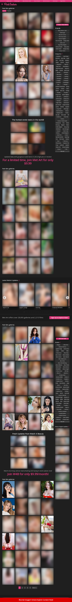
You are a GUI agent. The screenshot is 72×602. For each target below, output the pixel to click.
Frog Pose (58, 94)
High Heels (58, 102)
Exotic (62, 88)
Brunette (59, 76)
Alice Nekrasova (62, 359)
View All (62, 151)
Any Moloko (62, 383)
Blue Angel (58, 403)
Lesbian (62, 106)
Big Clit (66, 64)
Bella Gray (66, 399)
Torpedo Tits (66, 143)
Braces (66, 74)
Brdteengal (17, 1)
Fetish (57, 90)
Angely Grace (59, 381)
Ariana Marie (66, 387)
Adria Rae (65, 344)
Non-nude (63, 114)
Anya (68, 383)
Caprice (67, 407)
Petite (67, 123)
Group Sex (66, 98)
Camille (58, 405)
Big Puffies (63, 1)
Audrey (66, 391)
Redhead (58, 129)
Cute (58, 84)
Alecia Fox (58, 353)
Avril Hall (67, 393)
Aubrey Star (59, 391)
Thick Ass (65, 141)
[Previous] (4, 297)
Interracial (66, 102)
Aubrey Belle (65, 389)
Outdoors (58, 116)
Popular (9, 10)
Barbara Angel (59, 397)
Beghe (57, 399)
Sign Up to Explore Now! (59, 318)
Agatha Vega (59, 348)
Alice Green (58, 357)
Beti (61, 401)
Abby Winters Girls (27, 1)
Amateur (58, 56)
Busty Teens (62, 50)
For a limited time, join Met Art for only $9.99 (28, 161)
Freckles (66, 92)
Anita (57, 383)
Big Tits (67, 68)
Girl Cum (59, 96)
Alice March (66, 357)
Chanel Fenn (66, 419)
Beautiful (59, 64)
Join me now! (62, 338)
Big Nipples (65, 66)
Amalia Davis (62, 375)
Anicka (66, 381)
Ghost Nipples (65, 94)
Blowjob (66, 72)
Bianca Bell (66, 401)
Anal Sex (58, 58)
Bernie (57, 401)
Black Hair (66, 70)
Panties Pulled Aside (62, 121)
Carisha (66, 409)
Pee (63, 123)
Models (57, 342)
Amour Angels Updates (62, 426)
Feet (67, 88)
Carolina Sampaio (62, 411)
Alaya (62, 350)
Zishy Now (55, 1)
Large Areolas (65, 104)
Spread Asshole (59, 137)
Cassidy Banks (62, 413)
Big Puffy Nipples (62, 44)
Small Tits (59, 135)
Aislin (57, 350)
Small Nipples (65, 133)
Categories (58, 54)
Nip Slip (57, 114)
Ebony (67, 86)
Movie (66, 110)
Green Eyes (58, 98)
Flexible (58, 92)
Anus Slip (63, 58)
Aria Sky (66, 385)
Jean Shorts (58, 104)
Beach (67, 62)
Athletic (67, 60)
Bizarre (61, 70)
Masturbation (59, 110)
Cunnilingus (65, 82)
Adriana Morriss (62, 346)
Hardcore (66, 100)
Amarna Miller (59, 377)
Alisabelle (58, 369)
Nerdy (66, 112)
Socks (66, 135)
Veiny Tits (58, 147)
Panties (62, 119)
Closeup (66, 78)
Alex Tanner (58, 355)
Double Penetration (60, 86)
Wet (66, 149)
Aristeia (58, 389)
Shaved (58, 131)
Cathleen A (58, 417)
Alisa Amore (66, 367)
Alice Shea (62, 361)
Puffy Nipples (59, 127)
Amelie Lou (59, 379)
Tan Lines (61, 139)
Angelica (66, 379)
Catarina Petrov (62, 415)
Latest (4, 10)
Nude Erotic (58, 48)
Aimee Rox (66, 348)
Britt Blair (66, 403)
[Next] (67, 297)
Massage (66, 108)
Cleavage (59, 78)
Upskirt (67, 145)
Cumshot (58, 82)
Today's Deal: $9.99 (62, 24)
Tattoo (67, 139)
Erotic (57, 88)
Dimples (66, 84)
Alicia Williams (59, 365)
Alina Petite (66, 365)
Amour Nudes (37, 1)
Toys (57, 145)
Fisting (67, 90)
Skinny (57, 133)
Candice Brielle (59, 407)
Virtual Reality (65, 147)
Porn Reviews (59, 40)
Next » (34, 588)
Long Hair (58, 108)
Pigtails (63, 125)
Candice (66, 405)
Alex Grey (66, 353)
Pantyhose (58, 123)
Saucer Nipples (62, 38)
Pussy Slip (66, 127)
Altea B (58, 373)
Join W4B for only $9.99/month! (28, 474)
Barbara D (66, 397)
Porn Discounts (62, 36)
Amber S (67, 377)
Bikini (57, 70)
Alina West (58, 367)
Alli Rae (66, 371)
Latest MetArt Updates (11, 280)
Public (67, 125)
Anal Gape (65, 56)
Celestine (58, 419)
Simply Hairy (66, 48)
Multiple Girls (59, 112)
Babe (57, 62)
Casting (66, 76)
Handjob (59, 100)
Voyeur (59, 149)
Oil (68, 114)
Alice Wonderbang (62, 363)
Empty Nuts (66, 40)
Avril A (61, 393)
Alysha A (66, 373)
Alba (67, 350)
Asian (68, 58)
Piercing (57, 125)
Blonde (58, 72)
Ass (57, 60)
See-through (66, 129)
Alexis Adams (66, 355)
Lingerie (67, 106)
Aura (57, 393)
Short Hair (65, 131)
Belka (61, 399)
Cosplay (58, 80)
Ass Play (61, 60)
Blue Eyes (59, 74)
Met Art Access (46, 1)
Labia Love (9, 1)
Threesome (58, 143)
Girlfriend (66, 96)
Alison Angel (66, 369)
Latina (57, 106)
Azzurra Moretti (62, 395)
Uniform (62, 145)
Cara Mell (59, 409)
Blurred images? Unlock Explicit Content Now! (36, 600)
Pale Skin (66, 116)
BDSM (62, 62)
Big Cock (58, 66)
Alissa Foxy (59, 371)
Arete (58, 385)
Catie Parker (66, 417)
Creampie (66, 80)
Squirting (67, 137)
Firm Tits (62, 90)
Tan (57, 139)
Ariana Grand (59, 387)
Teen (58, 141)
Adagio (58, 344)
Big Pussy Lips (59, 68)
